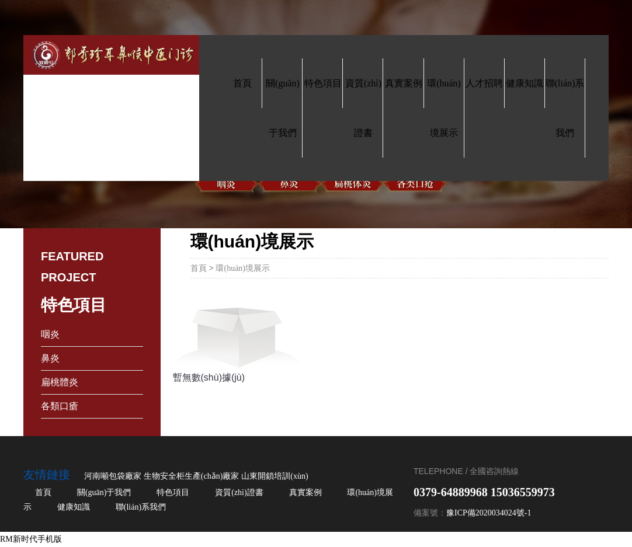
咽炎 (50, 334)
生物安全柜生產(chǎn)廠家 (191, 476)
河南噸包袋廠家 (112, 476)
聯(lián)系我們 (141, 507)
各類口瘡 (59, 406)
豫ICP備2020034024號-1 (488, 512)
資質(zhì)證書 (239, 492)
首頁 (198, 268)
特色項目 (173, 492)
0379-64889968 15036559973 (484, 492)
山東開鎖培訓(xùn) (274, 476)
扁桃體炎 (59, 382)
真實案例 (305, 492)
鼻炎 (50, 358)
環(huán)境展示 (243, 268)
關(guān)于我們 (104, 492)
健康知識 (73, 507)
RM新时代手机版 (31, 539)
